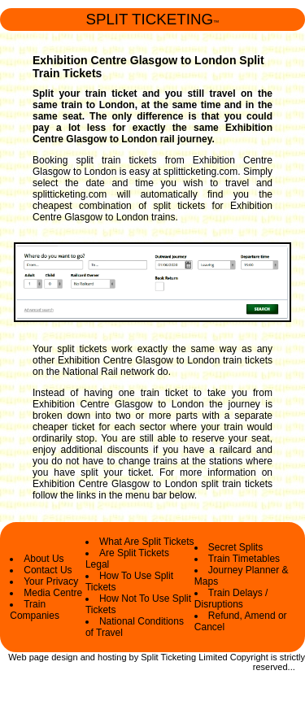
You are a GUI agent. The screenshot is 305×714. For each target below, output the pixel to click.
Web (17, 657)
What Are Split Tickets (146, 541)
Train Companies (34, 610)
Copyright (249, 657)
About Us (43, 558)
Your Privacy (51, 581)
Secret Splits (235, 547)
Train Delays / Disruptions (231, 598)
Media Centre (53, 593)
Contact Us (48, 570)
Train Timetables (244, 558)
